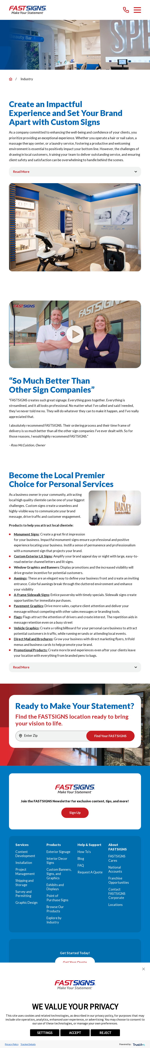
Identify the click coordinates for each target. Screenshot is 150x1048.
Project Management (25, 872)
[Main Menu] (137, 10)
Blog (81, 859)
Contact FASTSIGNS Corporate (116, 894)
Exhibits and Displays (55, 887)
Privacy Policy (12, 1044)
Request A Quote (90, 873)
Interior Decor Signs (56, 861)
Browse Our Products (55, 910)
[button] (143, 969)
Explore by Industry (54, 920)
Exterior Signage (58, 852)
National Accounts (115, 870)
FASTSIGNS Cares (116, 859)
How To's (84, 852)
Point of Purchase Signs (57, 898)
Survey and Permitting (23, 894)
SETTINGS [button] (44, 1032)
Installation (23, 863)
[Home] (27, 10)
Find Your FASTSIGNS (110, 736)
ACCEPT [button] (75, 1032)
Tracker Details (28, 1044)
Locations (115, 905)
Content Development (25, 854)
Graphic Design (26, 903)
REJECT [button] (105, 1032)
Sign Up (75, 813)
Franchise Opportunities (118, 881)
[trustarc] (138, 1044)
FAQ (81, 866)
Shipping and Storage (24, 883)
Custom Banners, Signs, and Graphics (58, 874)
